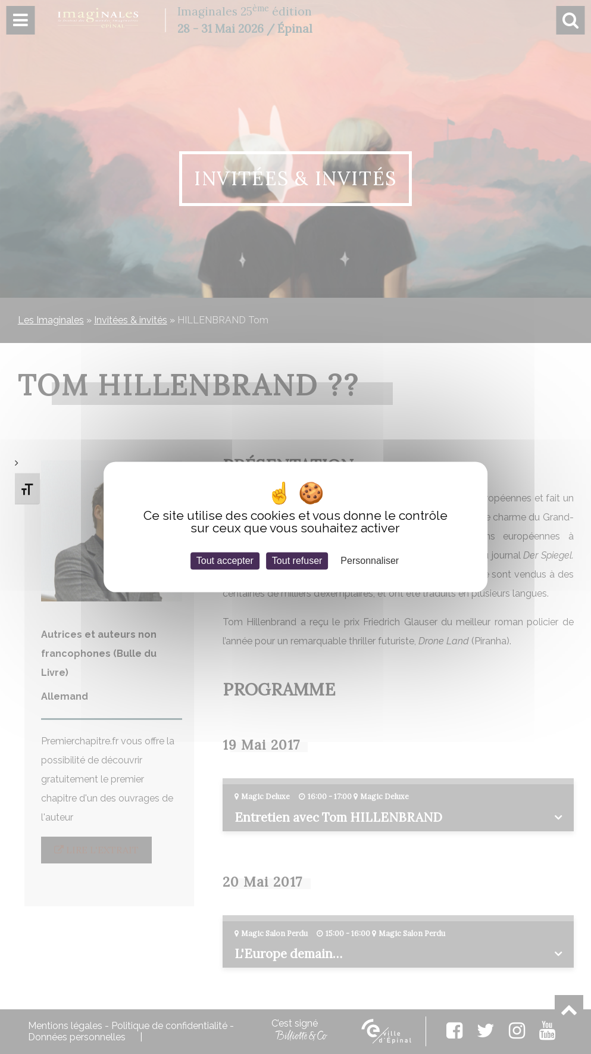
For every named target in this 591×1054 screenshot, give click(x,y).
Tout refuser (297, 561)
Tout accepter (225, 561)
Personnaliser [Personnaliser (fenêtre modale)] (369, 561)
